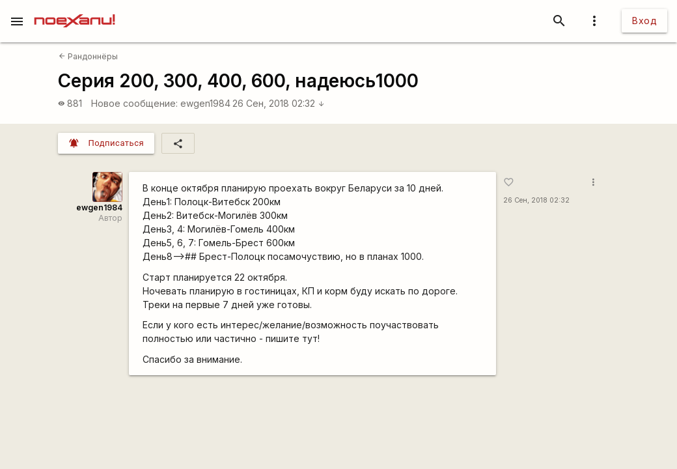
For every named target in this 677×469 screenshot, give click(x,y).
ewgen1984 (205, 103)
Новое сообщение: (134, 103)
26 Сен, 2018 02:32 (278, 103)
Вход (644, 20)
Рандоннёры (88, 56)
